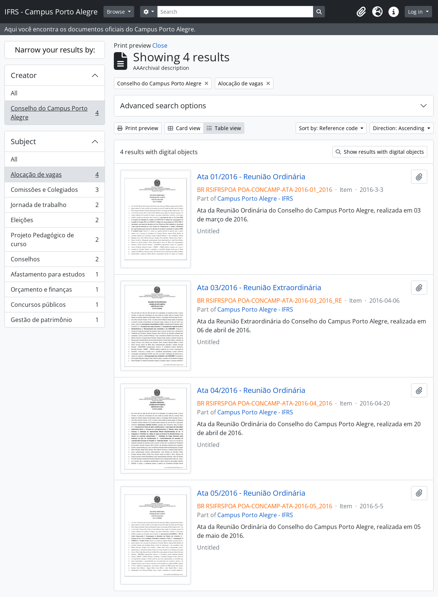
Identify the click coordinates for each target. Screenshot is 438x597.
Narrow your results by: (55, 50)
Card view (184, 128)
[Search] (235, 11)
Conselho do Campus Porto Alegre (54, 112)
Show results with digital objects (380, 151)
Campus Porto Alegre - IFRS (255, 198)
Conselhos (54, 261)
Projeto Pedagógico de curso (54, 239)
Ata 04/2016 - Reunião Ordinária (251, 390)
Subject (23, 141)
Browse (116, 11)
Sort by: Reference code (329, 128)
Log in (416, 11)
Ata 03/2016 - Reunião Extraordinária (259, 287)
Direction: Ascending (399, 128)
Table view (224, 128)
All (14, 93)
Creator (24, 75)
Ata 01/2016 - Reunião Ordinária (251, 176)
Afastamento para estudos (54, 276)
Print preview (137, 128)
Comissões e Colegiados (54, 191)
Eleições (54, 222)
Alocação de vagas (54, 176)
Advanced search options (163, 106)
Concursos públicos (54, 306)
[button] (361, 12)
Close (159, 45)
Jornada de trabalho (54, 206)
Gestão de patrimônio (54, 321)
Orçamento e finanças (54, 291)
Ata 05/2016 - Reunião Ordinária (251, 493)
